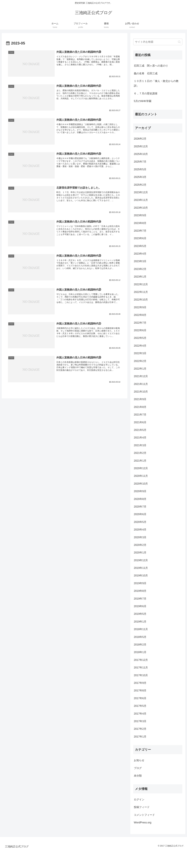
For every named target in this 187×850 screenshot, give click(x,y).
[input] (157, 42)
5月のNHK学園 (142, 101)
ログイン (139, 799)
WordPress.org (142, 822)
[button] (179, 42)
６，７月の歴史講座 (145, 93)
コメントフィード (144, 814)
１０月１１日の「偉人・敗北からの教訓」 (156, 83)
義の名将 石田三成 (145, 73)
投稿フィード (142, 807)
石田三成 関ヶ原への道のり (151, 65)
